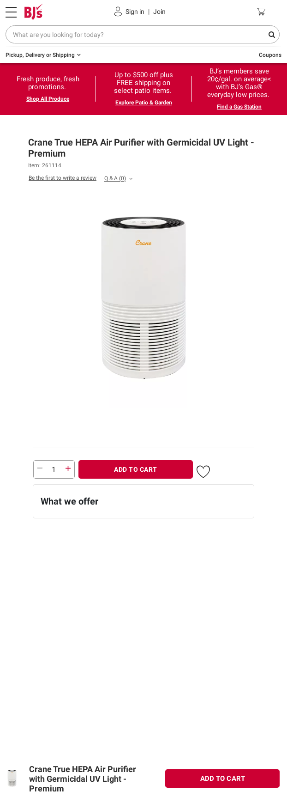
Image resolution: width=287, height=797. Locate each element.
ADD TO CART (135, 469)
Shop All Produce (47, 99)
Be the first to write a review (62, 178)
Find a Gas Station (239, 106)
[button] (203, 470)
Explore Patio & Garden (143, 102)
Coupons (270, 55)
